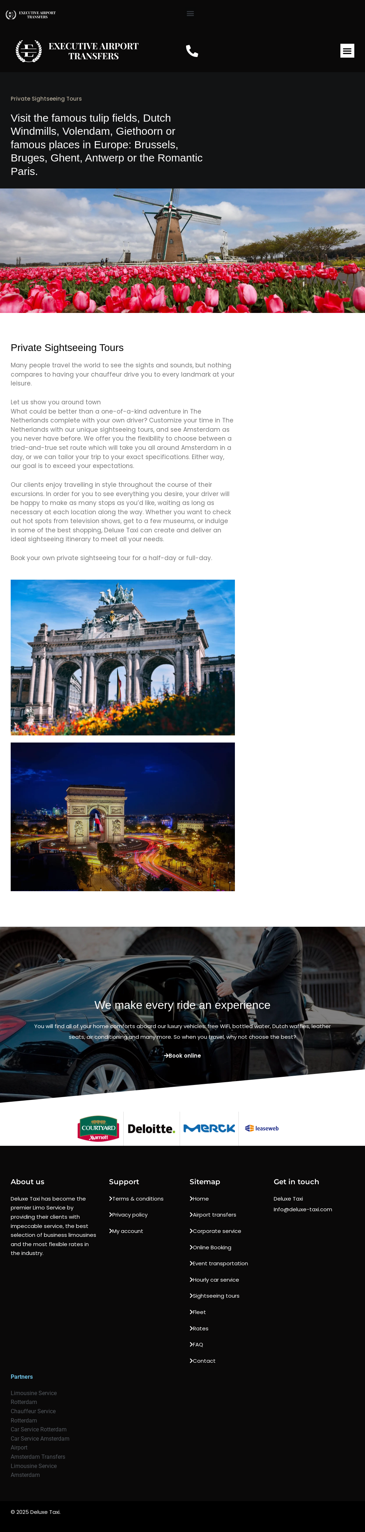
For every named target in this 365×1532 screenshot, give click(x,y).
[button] (190, 13)
